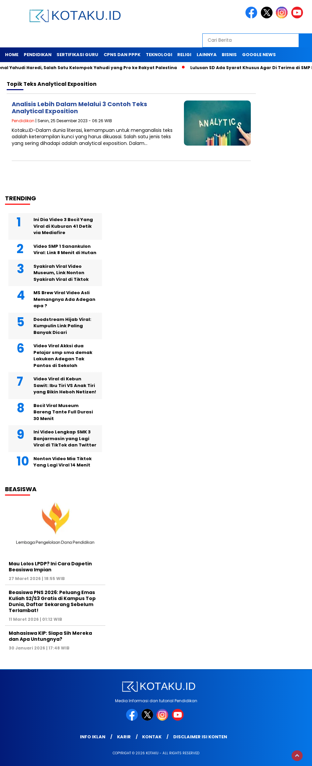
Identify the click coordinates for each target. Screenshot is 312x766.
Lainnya (207, 54)
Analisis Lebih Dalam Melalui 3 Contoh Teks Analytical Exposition (79, 108)
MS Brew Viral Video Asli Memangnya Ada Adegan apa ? (64, 299)
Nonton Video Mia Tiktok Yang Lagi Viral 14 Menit (62, 461)
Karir (124, 737)
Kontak (152, 737)
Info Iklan (92, 737)
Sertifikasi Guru (77, 54)
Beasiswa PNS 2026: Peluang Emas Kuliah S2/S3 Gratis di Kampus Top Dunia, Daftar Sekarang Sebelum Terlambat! (52, 601)
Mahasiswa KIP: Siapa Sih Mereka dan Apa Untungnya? (50, 636)
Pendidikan (37, 54)
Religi (184, 54)
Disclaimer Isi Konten (200, 737)
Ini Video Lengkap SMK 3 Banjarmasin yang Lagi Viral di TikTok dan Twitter (64, 438)
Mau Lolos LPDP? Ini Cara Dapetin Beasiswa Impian (50, 566)
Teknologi (159, 54)
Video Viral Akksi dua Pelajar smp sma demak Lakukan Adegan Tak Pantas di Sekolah (62, 356)
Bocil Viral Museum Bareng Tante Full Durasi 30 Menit (63, 412)
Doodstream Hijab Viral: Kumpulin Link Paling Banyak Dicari (62, 326)
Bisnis (229, 54)
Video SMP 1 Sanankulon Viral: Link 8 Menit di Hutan (64, 249)
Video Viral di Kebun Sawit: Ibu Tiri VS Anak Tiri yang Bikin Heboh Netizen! (64, 385)
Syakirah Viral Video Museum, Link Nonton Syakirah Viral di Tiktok (61, 272)
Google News (259, 54)
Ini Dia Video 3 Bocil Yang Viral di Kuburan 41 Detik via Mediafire (63, 226)
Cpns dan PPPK (122, 54)
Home (11, 54)
